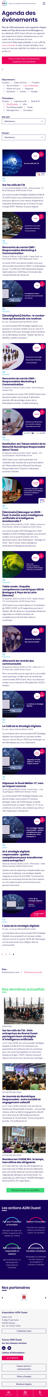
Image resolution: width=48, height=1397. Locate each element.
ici (9, 51)
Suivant (14, 954)
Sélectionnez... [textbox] (10, 121)
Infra (25, 104)
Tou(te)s (5, 83)
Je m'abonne (12, 1358)
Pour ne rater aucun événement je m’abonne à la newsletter (24, 60)
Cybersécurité (20, 101)
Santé (29, 107)
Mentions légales (24, 1384)
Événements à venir (10, 972)
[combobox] (23, 121)
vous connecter (9, 45)
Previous (2, 1298)
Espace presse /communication (24, 1367)
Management (13, 110)
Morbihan (11, 92)
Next (45, 1298)
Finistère (35, 83)
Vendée (34, 92)
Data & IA (35, 101)
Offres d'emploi (24, 1377)
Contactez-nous (24, 1331)
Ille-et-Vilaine (13, 86)
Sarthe (23, 92)
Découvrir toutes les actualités (25, 1190)
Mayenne (29, 89)
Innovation (28, 110)
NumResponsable (15, 107)
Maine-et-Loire (13, 89)
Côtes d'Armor (20, 83)
